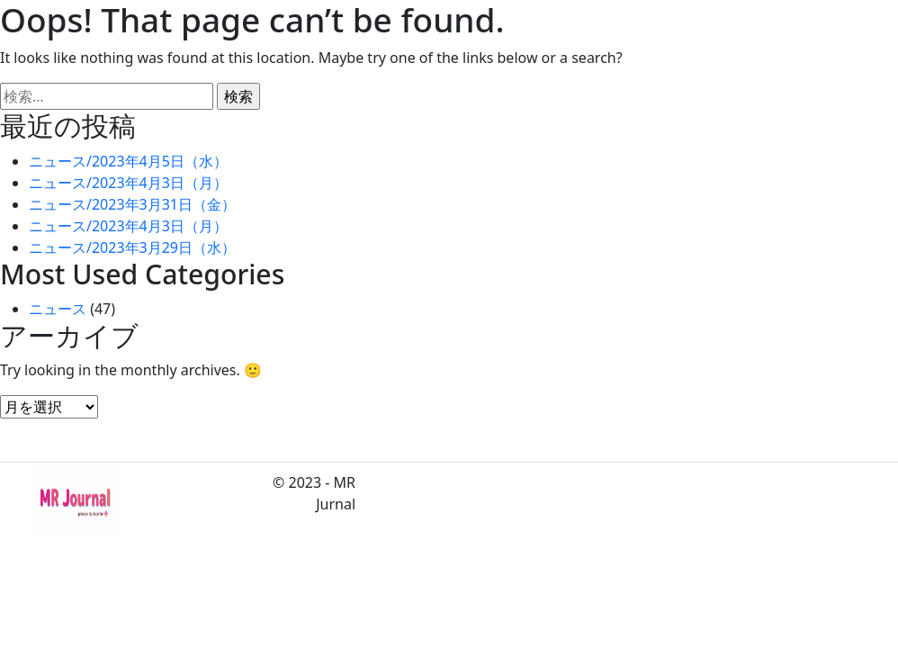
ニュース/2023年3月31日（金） (132, 204)
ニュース (57, 309)
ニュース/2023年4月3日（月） (128, 183)
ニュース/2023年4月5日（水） (128, 161)
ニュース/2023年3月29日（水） (132, 247)
